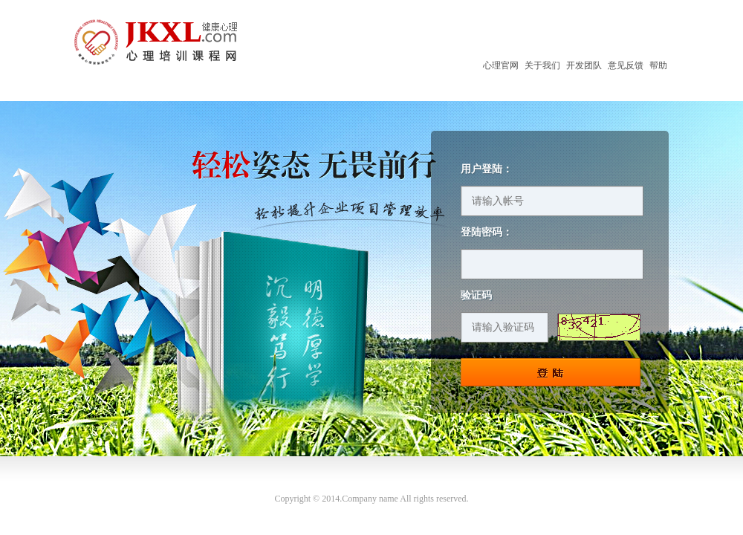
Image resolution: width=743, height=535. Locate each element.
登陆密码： (487, 232)
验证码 (476, 295)
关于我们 (542, 65)
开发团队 (584, 65)
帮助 (658, 65)
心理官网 (501, 65)
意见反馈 (625, 65)
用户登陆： (487, 169)
